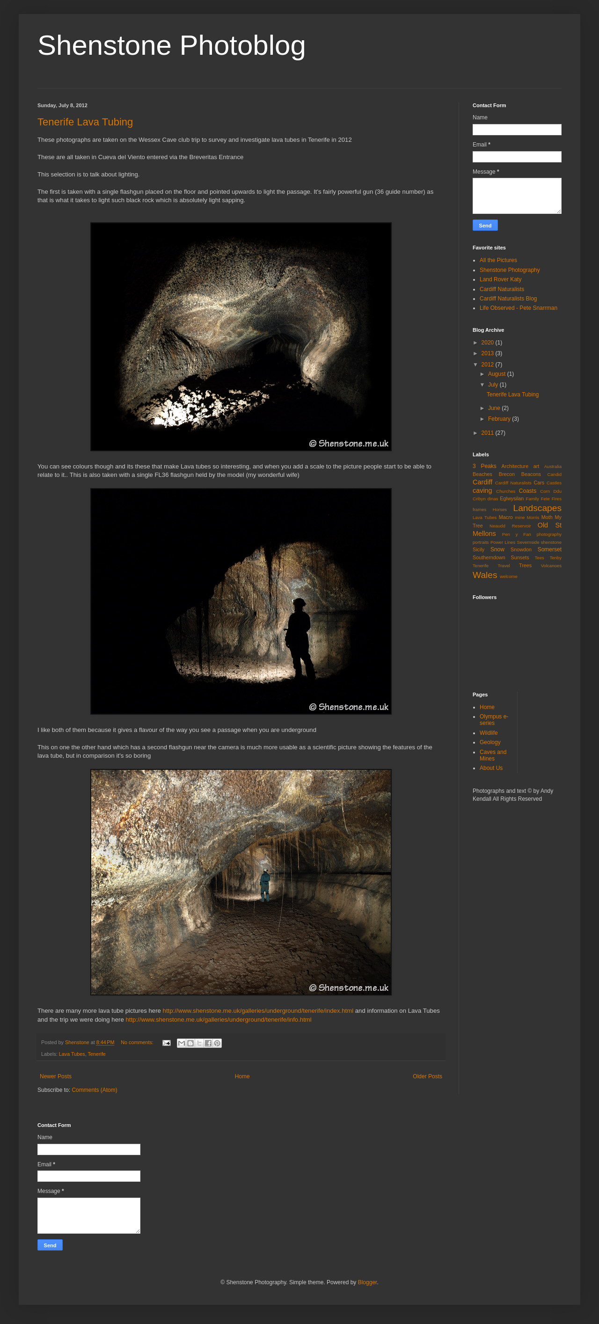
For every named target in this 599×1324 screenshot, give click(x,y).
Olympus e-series (494, 719)
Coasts (527, 491)
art (536, 466)
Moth (547, 517)
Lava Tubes (72, 1054)
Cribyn (479, 498)
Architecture (515, 466)
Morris (533, 517)
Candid (555, 474)
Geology (490, 742)
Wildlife (489, 733)
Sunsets (520, 557)
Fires (557, 498)
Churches (505, 491)
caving (482, 490)
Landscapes (537, 508)
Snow (497, 549)
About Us (491, 768)
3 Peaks (485, 466)
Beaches (482, 474)
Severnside (528, 542)
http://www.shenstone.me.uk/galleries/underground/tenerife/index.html (258, 1010)
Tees (539, 557)
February (500, 419)
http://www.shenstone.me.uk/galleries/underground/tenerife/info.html (218, 1019)
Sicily (478, 549)
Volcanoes (551, 565)
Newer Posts (56, 1076)
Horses (500, 509)
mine (520, 517)
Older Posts (427, 1076)
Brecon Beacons (520, 474)
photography (549, 534)
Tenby (555, 557)
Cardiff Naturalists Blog (508, 298)
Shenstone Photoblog (171, 45)
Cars (538, 482)
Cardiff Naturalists (502, 289)
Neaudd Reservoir (510, 525)
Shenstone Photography (510, 270)
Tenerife (96, 1054)
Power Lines (502, 542)
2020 (489, 342)
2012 (489, 364)
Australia (553, 466)
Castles (554, 482)
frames (479, 509)
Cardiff (482, 482)
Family (532, 498)
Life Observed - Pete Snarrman (518, 308)
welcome (509, 576)
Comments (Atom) (94, 1090)
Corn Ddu (551, 491)
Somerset (550, 549)
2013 (489, 353)
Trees (525, 565)
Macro (506, 517)
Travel (503, 565)
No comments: (138, 1042)
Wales (485, 575)
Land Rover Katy (500, 279)
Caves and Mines (493, 755)
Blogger (367, 1282)
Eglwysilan (512, 498)
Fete (545, 498)
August (497, 374)
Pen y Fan (516, 534)
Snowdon (521, 549)
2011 (489, 433)
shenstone (551, 542)
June (495, 408)
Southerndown (489, 557)
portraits (481, 542)
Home (242, 1076)
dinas (493, 498)
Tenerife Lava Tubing (85, 122)
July (494, 384)
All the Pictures (498, 260)
